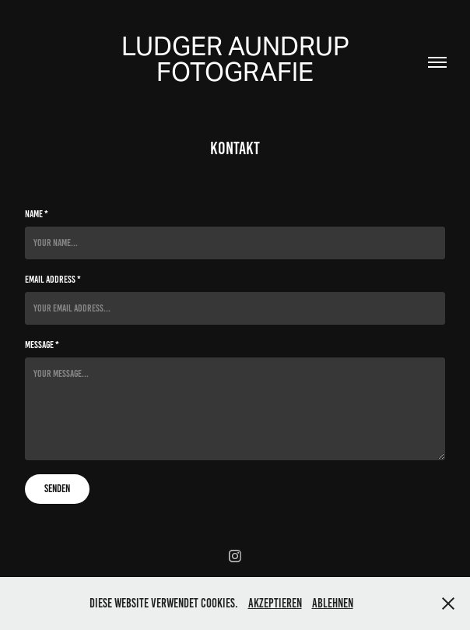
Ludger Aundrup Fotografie (238, 59)
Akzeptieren (275, 603)
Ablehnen (332, 603)
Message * (42, 345)
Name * (36, 214)
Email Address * (53, 279)
